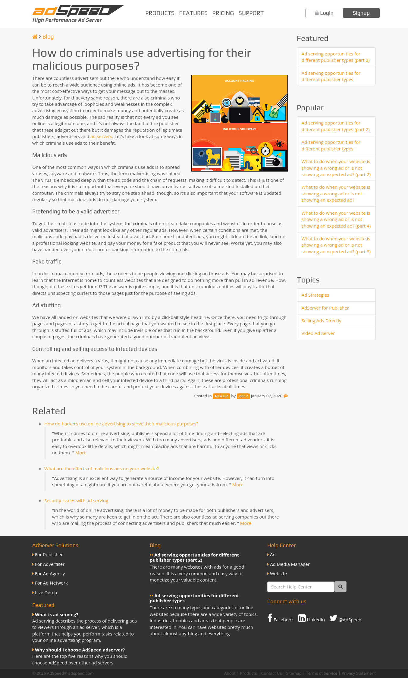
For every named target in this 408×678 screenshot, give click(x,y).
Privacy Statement (359, 673)
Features (193, 13)
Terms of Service (321, 673)
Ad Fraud (221, 396)
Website (278, 573)
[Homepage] (35, 36)
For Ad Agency (50, 573)
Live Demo (46, 592)
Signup (361, 13)
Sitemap (294, 673)
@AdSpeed (345, 618)
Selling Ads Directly (321, 320)
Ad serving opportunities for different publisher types (331, 76)
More (80, 452)
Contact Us (271, 673)
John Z (243, 396)
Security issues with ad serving (76, 500)
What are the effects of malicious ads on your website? (101, 468)
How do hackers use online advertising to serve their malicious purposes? (121, 424)
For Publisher (49, 554)
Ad (273, 554)
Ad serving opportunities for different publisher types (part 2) (336, 57)
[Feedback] (286, 396)
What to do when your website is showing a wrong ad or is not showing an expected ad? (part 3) (336, 244)
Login (327, 13)
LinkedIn (311, 618)
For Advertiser (49, 564)
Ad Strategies (315, 295)
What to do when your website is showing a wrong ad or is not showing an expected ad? (336, 193)
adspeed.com (81, 673)
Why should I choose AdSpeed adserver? (80, 650)
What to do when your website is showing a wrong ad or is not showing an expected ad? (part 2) (336, 167)
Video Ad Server (318, 333)
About (230, 673)
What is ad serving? (56, 614)
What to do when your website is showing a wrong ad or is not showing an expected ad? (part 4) (336, 219)
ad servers (101, 136)
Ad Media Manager (290, 564)
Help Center (281, 545)
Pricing (223, 13)
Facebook (280, 618)
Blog (48, 36)
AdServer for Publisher (325, 308)
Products (159, 13)
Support (251, 13)
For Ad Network (51, 583)
